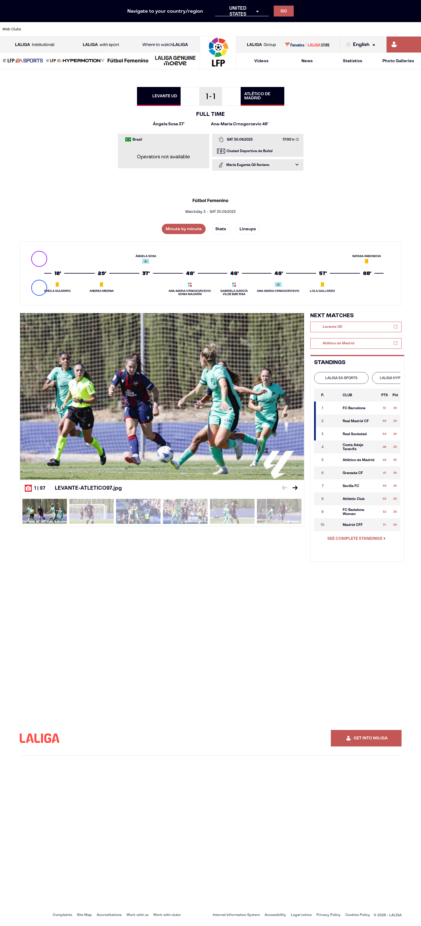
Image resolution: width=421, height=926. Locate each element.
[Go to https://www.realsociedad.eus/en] (354, 29)
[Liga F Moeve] (128, 61)
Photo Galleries (398, 60)
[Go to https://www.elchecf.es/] (116, 29)
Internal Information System (236, 915)
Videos (261, 60)
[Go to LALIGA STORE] (307, 44)
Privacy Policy (328, 915)
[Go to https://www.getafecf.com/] (155, 29)
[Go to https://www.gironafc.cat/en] (175, 29)
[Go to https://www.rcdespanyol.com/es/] (255, 29)
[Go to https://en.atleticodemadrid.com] (56, 29)
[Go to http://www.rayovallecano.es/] (215, 29)
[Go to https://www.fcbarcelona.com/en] (135, 29)
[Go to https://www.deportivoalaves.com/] (96, 29)
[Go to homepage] (218, 66)
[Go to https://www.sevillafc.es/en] (374, 29)
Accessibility (275, 915)
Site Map (84, 915)
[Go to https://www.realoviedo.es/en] (334, 29)
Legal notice (301, 915)
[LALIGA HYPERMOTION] (75, 61)
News (307, 60)
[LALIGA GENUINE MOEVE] (175, 61)
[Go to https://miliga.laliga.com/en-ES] (404, 44)
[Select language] (362, 45)
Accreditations (109, 915)
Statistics (352, 60)
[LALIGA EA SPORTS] (23, 61)
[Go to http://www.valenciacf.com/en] (394, 29)
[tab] (341, 378)
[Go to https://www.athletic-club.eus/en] (36, 29)
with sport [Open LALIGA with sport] (101, 44)
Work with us (137, 915)
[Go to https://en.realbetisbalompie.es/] (294, 29)
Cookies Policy (357, 915)
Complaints (62, 915)
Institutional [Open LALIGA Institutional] (34, 44)
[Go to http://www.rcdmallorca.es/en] (275, 29)
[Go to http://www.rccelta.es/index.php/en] (235, 29)
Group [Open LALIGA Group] (261, 44)
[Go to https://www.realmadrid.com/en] (315, 29)
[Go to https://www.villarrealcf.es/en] (414, 29)
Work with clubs (167, 915)
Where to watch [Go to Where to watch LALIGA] (165, 44)
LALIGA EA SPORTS (341, 378)
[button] (23, 61)
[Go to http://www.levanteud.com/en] (195, 29)
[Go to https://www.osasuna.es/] (76, 29)
